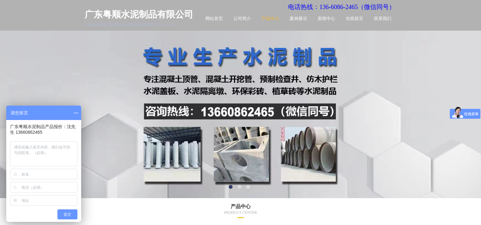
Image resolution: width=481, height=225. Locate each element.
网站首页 (214, 18)
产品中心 (270, 18)
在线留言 (354, 18)
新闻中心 (326, 18)
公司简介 (242, 18)
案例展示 (298, 18)
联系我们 (382, 18)
